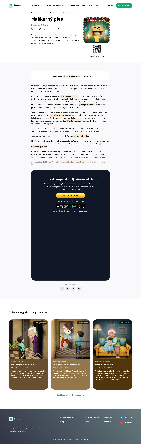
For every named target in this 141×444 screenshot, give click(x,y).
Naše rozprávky (38, 6)
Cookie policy (78, 439)
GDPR (86, 439)
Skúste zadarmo (124, 5)
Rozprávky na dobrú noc (70, 417)
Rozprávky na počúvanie (56, 6)
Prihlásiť (109, 6)
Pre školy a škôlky (92, 417)
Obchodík (108, 417)
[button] (98, 6)
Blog (83, 6)
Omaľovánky (74, 6)
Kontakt (107, 422)
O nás (90, 6)
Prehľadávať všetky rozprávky (70, 395)
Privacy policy (68, 439)
